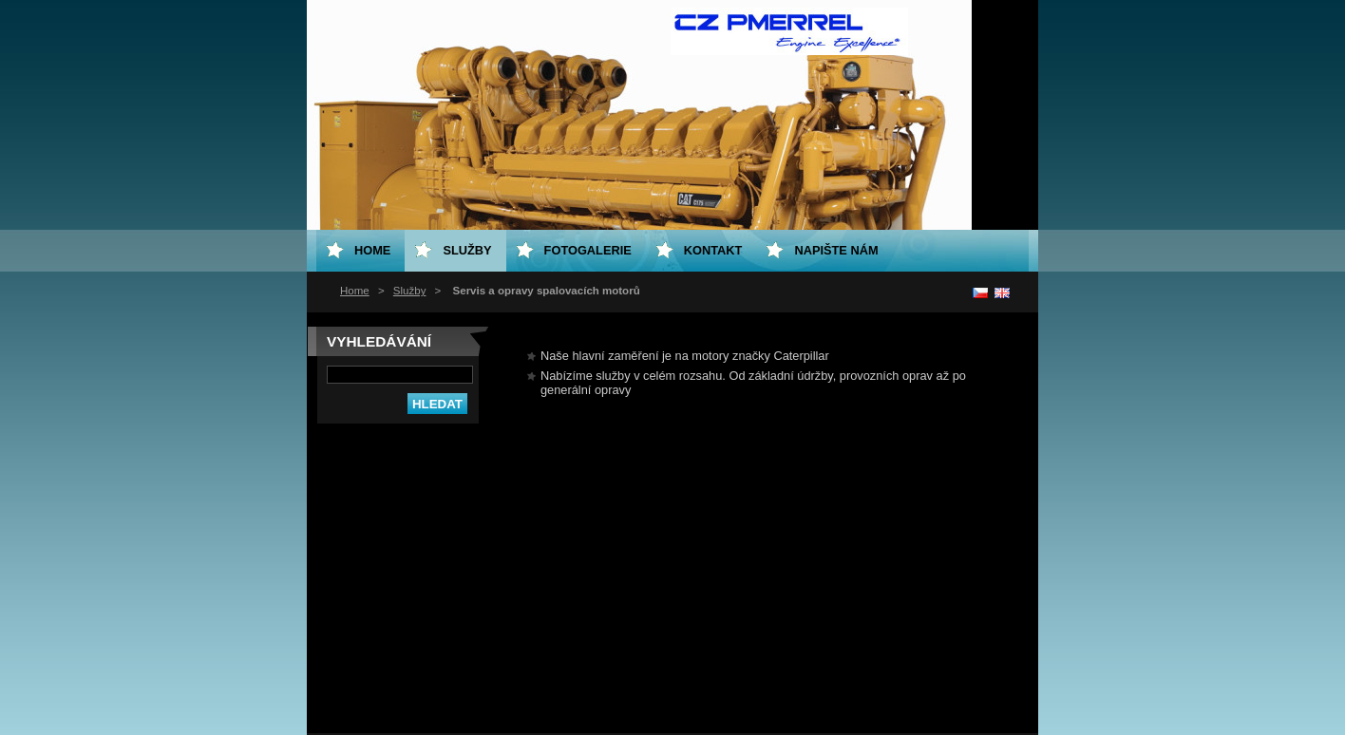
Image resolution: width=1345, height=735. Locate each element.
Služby (409, 290)
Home (354, 290)
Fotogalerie (588, 250)
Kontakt (713, 250)
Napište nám (836, 250)
